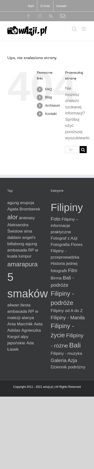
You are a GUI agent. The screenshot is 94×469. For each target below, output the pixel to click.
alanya (28, 317)
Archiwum (52, 105)
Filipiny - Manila (68, 317)
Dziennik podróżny (68, 367)
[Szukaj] (83, 149)
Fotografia (60, 244)
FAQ (48, 89)
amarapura (22, 264)
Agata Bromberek (23, 209)
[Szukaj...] (72, 149)
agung (31, 243)
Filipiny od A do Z (67, 310)
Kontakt (50, 114)
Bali (75, 345)
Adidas (13, 330)
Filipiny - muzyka (66, 353)
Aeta (38, 323)
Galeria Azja (64, 360)
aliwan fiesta (18, 305)
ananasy (27, 217)
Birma (56, 278)
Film (72, 270)
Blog (48, 97)
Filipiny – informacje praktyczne (64, 225)
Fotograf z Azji (64, 238)
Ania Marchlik (20, 323)
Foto (55, 219)
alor (12, 217)
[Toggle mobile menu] (84, 28)
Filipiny (67, 207)
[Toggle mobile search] (74, 28)
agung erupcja (20, 202)
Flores (77, 244)
